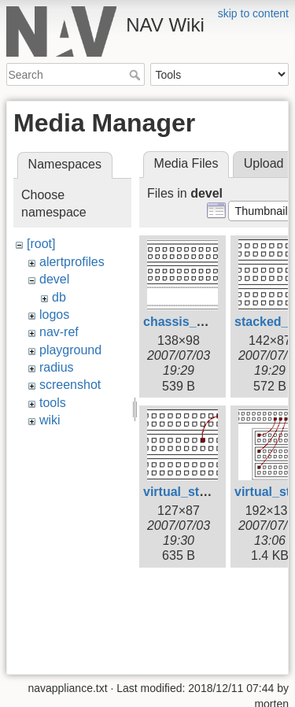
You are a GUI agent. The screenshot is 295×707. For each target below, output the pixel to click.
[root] (41, 243)
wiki (50, 420)
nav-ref (59, 332)
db (59, 297)
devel (54, 279)
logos (54, 314)
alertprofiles (72, 261)
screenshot (70, 384)
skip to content (253, 13)
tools (52, 402)
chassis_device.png (202, 321)
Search (136, 74)
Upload (264, 163)
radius (56, 367)
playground (70, 350)
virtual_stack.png (195, 491)
